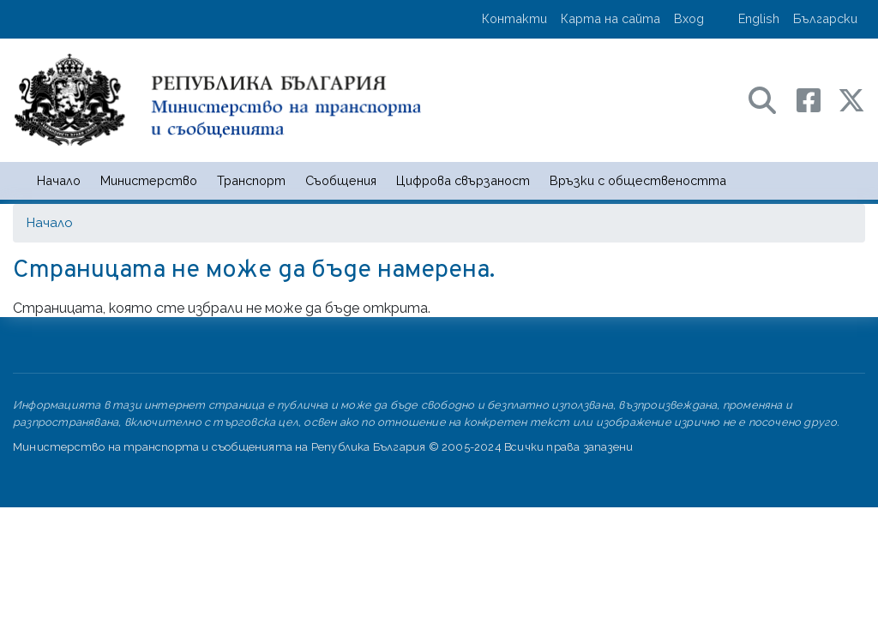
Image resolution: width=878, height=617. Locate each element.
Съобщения (340, 180)
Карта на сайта (610, 18)
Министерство (148, 180)
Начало (59, 180)
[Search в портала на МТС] (771, 99)
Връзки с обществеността (638, 180)
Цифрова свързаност (463, 180)
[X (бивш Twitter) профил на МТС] (851, 99)
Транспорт (251, 180)
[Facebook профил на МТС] (817, 99)
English (758, 18)
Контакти (514, 18)
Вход (689, 18)
